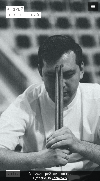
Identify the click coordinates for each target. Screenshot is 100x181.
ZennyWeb (59, 178)
